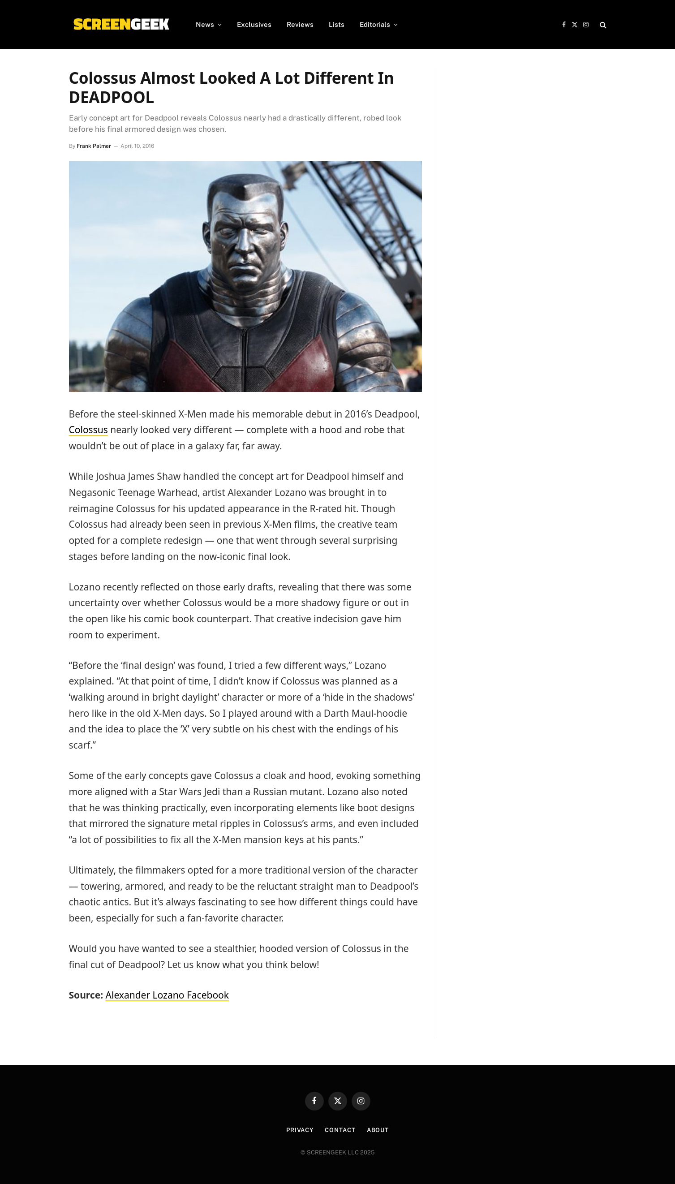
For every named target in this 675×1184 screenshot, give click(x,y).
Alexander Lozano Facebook (167, 995)
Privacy (300, 1130)
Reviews (300, 24)
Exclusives (254, 24)
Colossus (88, 429)
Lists (336, 24)
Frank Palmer (94, 146)
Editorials (375, 24)
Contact (340, 1130)
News (205, 24)
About (378, 1130)
